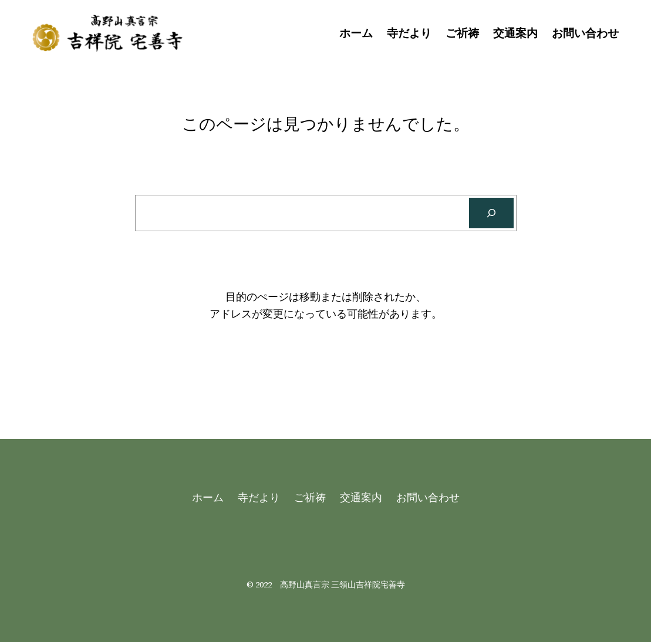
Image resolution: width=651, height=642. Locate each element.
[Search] (491, 213)
